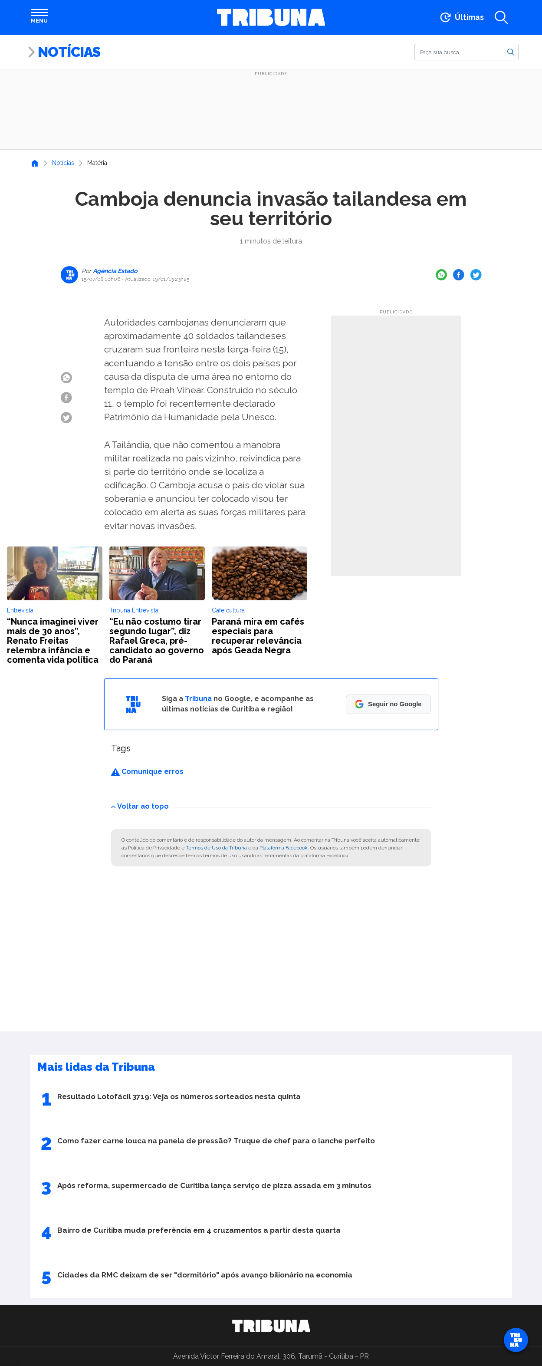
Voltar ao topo (140, 806)
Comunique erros (147, 771)
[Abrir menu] (39, 17)
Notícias (69, 52)
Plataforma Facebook (284, 848)
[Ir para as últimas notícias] (461, 17)
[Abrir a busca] (501, 17)
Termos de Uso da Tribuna (216, 848)
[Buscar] (466, 52)
